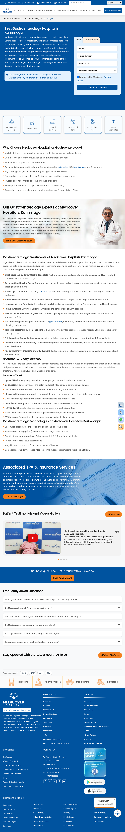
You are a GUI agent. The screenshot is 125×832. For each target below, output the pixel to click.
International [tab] (91, 35)
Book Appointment (62, 569)
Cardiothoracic (9, 800)
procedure (47, 722)
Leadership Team (91, 697)
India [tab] (78, 35)
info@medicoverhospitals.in (57, 759)
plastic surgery (70, 800)
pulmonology (69, 817)
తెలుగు (24, 664)
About (84, 10)
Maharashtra (77, 673)
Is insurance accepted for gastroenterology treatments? (32, 633)
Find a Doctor (20, 10)
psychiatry (68, 812)
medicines (47, 709)
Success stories (90, 714)
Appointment (37, 87)
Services (61, 10)
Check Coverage (14, 487)
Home (6, 18)
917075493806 (52, 767)
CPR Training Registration (13, 777)
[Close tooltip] (113, 799)
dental (96, 796)
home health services (12, 765)
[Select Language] (114, 3)
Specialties (49, 10)
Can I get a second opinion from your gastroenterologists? (32, 625)
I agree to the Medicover (94, 74)
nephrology (38, 817)
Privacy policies (90, 726)
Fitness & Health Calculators (14, 773)
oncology (7, 817)
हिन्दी (32, 664)
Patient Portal (44, 2)
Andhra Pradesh (47, 673)
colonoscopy (45, 282)
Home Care (60, 2)
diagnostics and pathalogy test (16, 761)
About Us (87, 693)
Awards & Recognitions (93, 735)
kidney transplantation (42, 808)
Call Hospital (57, 89)
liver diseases (79, 158)
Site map (87, 730)
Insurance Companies (52, 730)
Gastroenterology (32, 18)
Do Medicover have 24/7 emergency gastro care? (28, 599)
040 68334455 (12, 2)
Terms (86, 722)
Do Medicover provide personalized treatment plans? (30, 616)
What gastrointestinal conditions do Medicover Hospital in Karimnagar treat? (41, 591)
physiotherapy (69, 808)
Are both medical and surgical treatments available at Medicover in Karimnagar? (43, 608)
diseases (47, 718)
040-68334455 (52, 752)
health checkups (50, 705)
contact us (7, 748)
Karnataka (107, 673)
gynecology (99, 812)
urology (67, 804)
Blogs (5, 769)
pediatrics (37, 800)
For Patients (73, 10)
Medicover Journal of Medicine (96, 718)
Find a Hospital (35, 10)
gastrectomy (55, 313)
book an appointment (12, 757)
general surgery (9, 813)
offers (45, 726)
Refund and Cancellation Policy (56, 735)
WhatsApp (28, 2)
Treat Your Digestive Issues (19, 232)
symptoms (47, 714)
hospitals (47, 693)
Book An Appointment (113, 10)
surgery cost (48, 701)
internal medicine (71, 796)
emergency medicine (102, 808)
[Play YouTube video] (33, 529)
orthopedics (8, 805)
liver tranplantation (41, 812)
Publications (89, 701)
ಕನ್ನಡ (48, 664)
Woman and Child (10, 752)
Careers (87, 705)
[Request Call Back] (117, 813)
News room (88, 709)
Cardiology (7, 796)
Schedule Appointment (97, 83)
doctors (46, 697)
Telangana (17, 673)
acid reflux (63, 158)
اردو (40, 664)
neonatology (38, 804)
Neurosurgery (38, 796)
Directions (14, 87)
